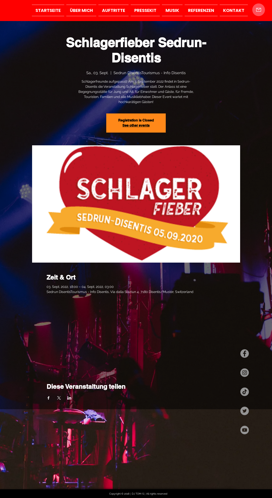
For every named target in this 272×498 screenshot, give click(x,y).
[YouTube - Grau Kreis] (244, 430)
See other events (136, 125)
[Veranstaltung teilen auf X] (59, 398)
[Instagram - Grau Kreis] (244, 372)
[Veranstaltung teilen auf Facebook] (49, 398)
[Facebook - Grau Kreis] (244, 353)
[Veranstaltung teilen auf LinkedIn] (69, 398)
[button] (258, 10)
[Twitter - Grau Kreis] (244, 411)
